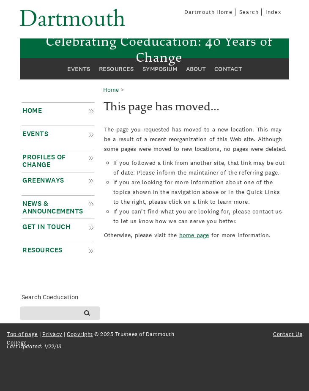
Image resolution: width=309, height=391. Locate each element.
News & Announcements (52, 207)
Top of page (22, 334)
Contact (228, 69)
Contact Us (287, 334)
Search (249, 12)
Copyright (80, 334)
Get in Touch (46, 226)
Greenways (43, 180)
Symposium (160, 69)
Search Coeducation (50, 297)
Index (273, 12)
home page (194, 235)
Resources (116, 69)
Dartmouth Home (208, 12)
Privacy (52, 334)
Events (78, 69)
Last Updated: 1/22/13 (34, 346)
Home (32, 110)
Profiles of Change (44, 161)
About (196, 69)
